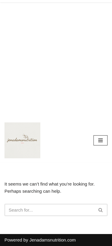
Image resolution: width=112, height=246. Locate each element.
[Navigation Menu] (100, 140)
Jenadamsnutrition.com (52, 239)
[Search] (49, 210)
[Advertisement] (56, 59)
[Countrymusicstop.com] (22, 140)
